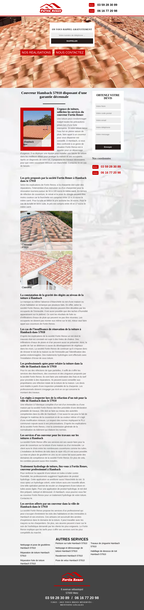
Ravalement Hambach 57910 (69, 556)
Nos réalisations (36, 52)
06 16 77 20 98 (107, 10)
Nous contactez (70, 52)
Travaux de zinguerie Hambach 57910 (105, 545)
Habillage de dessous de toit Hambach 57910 (104, 552)
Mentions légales (72, 605)
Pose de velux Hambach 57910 (70, 560)
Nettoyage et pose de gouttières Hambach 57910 (35, 546)
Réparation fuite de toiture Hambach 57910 (32, 562)
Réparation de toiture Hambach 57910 (35, 554)
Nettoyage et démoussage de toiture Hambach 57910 (69, 549)
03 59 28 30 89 (107, 4)
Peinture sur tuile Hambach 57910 (71, 543)
